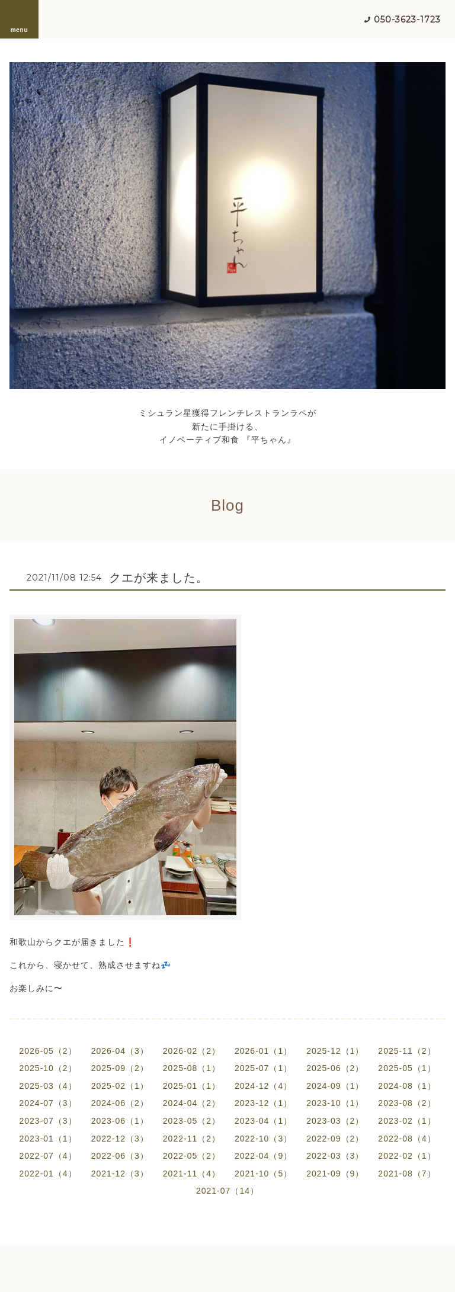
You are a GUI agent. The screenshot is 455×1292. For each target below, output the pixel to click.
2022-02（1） (406, 1155)
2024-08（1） (406, 1086)
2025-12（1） (335, 1051)
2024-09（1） (335, 1086)
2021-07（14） (227, 1190)
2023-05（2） (191, 1121)
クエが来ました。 (159, 577)
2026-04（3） (120, 1051)
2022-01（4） (47, 1173)
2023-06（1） (120, 1121)
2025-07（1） (263, 1068)
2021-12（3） (120, 1173)
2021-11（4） (191, 1173)
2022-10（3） (263, 1138)
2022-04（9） (263, 1155)
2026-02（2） (191, 1051)
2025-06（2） (335, 1068)
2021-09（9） (335, 1173)
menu (19, 19)
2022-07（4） (47, 1155)
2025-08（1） (191, 1068)
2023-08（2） (406, 1103)
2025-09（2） (120, 1068)
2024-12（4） (263, 1086)
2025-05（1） (406, 1068)
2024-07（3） (47, 1103)
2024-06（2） (120, 1103)
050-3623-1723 (407, 19)
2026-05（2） (47, 1051)
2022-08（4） (406, 1138)
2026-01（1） (263, 1051)
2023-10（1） (335, 1103)
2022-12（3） (120, 1138)
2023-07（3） (47, 1121)
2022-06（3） (120, 1155)
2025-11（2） (406, 1051)
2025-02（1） (120, 1086)
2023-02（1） (406, 1121)
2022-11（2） (191, 1138)
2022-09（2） (335, 1138)
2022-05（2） (191, 1155)
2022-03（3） (335, 1155)
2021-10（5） (263, 1173)
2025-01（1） (191, 1086)
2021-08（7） (406, 1173)
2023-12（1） (263, 1103)
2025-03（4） (47, 1086)
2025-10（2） (47, 1068)
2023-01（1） (47, 1138)
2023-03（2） (335, 1121)
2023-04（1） (263, 1121)
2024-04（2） (191, 1103)
